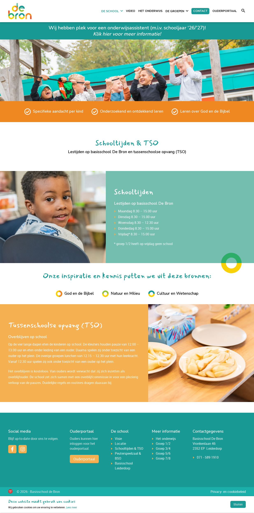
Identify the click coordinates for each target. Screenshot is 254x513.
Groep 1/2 (163, 444)
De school (110, 11)
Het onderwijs (150, 11)
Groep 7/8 (163, 458)
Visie (118, 439)
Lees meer (42, 507)
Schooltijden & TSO (129, 449)
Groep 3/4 (163, 449)
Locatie (120, 444)
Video (130, 11)
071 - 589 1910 (208, 457)
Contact (200, 11)
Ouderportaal (224, 11)
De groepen (174, 11)
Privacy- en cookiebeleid (228, 492)
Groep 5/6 (163, 454)
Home (96, 11)
